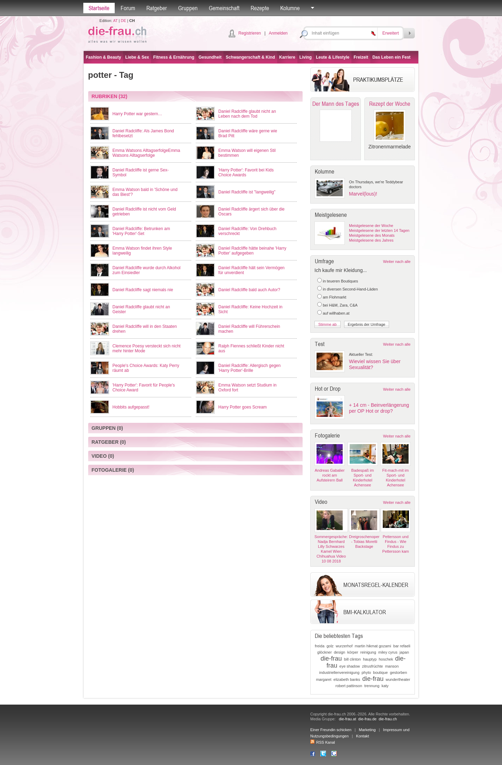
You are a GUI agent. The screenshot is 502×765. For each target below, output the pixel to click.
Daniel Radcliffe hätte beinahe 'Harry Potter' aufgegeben (252, 251)
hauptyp (369, 659)
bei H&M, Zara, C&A (340, 305)
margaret (323, 679)
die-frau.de (367, 719)
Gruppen (188, 8)
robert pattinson (348, 686)
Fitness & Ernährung (173, 57)
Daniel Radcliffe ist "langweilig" (246, 192)
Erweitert (390, 33)
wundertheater (398, 679)
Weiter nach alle (397, 261)
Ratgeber (156, 8)
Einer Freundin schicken (330, 730)
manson (391, 666)
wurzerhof (344, 646)
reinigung (368, 652)
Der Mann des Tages (335, 103)
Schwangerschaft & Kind (250, 57)
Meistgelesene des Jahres (371, 240)
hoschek (386, 659)
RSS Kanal (322, 742)
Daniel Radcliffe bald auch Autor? (249, 289)
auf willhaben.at (336, 313)
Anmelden (278, 33)
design (339, 652)
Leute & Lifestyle (332, 57)
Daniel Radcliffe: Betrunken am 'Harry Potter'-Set (141, 231)
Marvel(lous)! (363, 194)
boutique (380, 672)
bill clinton (352, 659)
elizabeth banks (347, 679)
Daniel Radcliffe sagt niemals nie (143, 289)
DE (123, 21)
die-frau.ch (388, 719)
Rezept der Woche (389, 103)
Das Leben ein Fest (391, 57)
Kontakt (362, 736)
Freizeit (360, 57)
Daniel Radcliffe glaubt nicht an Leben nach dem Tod (247, 114)
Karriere (287, 57)
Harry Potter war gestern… (137, 113)
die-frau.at (347, 719)
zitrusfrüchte (372, 666)
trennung (371, 686)
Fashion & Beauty (103, 57)
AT (115, 21)
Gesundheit (209, 57)
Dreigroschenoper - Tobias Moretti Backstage (364, 542)
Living (305, 57)
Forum (128, 8)
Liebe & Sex (137, 57)
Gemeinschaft (224, 8)
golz (330, 646)
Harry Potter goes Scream (242, 407)
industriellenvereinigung (339, 672)
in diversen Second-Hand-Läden (350, 289)
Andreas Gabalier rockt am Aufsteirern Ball (330, 475)
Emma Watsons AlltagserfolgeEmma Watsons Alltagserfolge (146, 153)
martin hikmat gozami (373, 646)
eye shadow (350, 666)
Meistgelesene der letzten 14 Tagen (379, 230)
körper (352, 652)
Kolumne (290, 8)
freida (320, 646)
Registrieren (249, 33)
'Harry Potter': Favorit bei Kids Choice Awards (246, 172)
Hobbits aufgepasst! (131, 407)
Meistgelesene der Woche (371, 225)
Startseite (99, 8)
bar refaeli (401, 646)
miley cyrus (387, 652)
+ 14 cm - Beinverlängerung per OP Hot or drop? (379, 408)
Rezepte (260, 8)
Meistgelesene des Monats (372, 235)
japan (404, 652)
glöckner (324, 652)
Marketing (367, 730)
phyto (366, 672)
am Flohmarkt (334, 297)
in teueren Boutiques (340, 281)
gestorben (398, 672)
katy (384, 686)
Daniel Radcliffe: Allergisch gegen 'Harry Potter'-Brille (249, 368)
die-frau (331, 658)
